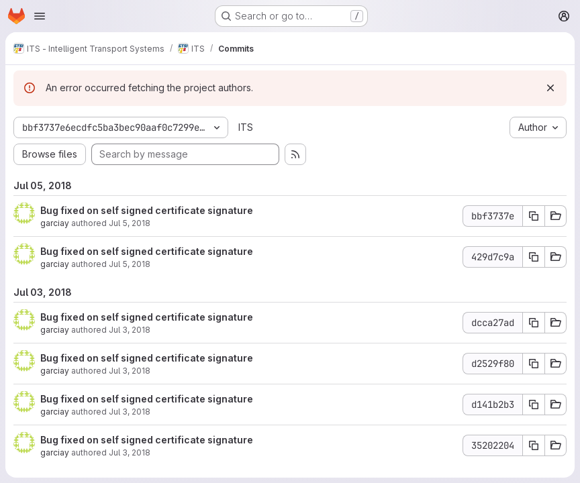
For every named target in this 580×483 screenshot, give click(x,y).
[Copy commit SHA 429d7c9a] (533, 257)
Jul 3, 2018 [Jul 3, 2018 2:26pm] (129, 371)
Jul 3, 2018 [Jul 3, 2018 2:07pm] (129, 452)
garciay (54, 223)
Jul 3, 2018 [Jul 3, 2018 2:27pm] (129, 330)
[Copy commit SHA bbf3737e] (533, 216)
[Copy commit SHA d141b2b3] (533, 404)
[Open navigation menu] (39, 16)
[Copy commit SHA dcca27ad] (533, 322)
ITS (245, 127)
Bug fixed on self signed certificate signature (146, 210)
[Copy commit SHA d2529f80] (533, 363)
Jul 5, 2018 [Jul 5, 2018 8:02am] (129, 223)
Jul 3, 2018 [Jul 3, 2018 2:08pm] (129, 412)
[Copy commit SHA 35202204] (533, 445)
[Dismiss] (550, 88)
